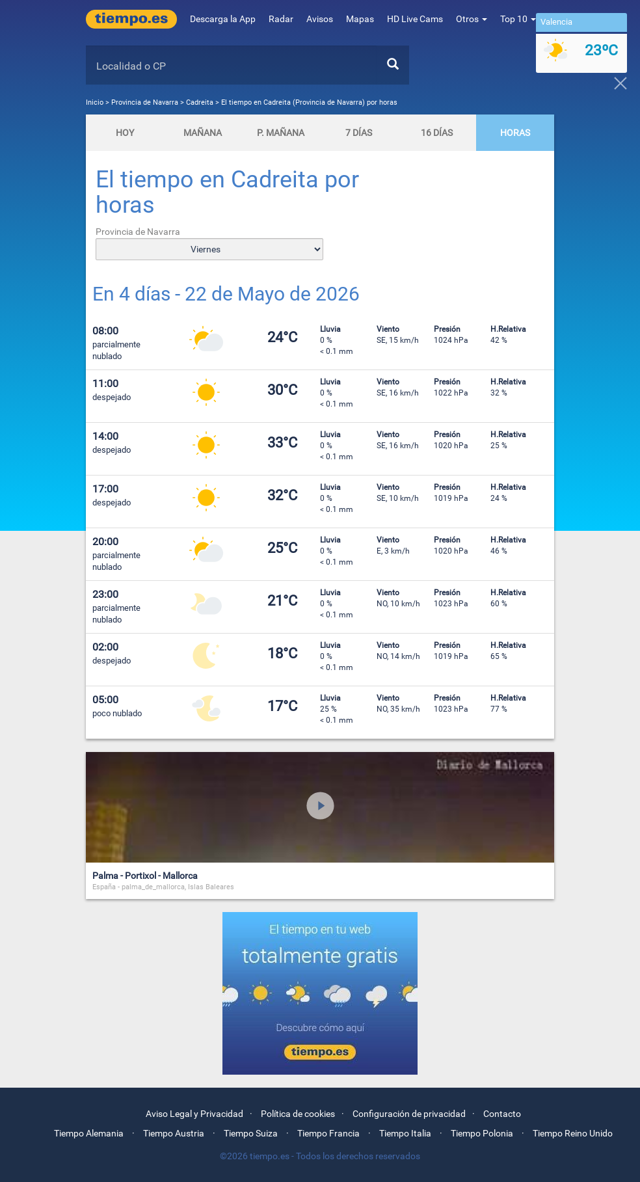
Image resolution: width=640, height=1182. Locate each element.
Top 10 (518, 19)
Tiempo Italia (405, 1133)
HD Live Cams (415, 19)
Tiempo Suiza (251, 1133)
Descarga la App (223, 19)
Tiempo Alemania (89, 1133)
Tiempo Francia (328, 1133)
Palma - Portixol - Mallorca (145, 875)
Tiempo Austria (173, 1133)
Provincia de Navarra (145, 102)
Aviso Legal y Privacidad (194, 1113)
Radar (281, 19)
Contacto (502, 1113)
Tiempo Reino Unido (573, 1133)
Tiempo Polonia (482, 1133)
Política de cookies (298, 1113)
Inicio (94, 102)
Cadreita (199, 102)
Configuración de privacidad (409, 1113)
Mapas (360, 19)
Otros (471, 19)
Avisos (319, 19)
